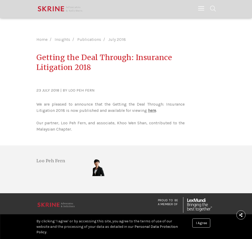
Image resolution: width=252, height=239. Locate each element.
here (152, 110)
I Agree (201, 223)
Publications (89, 39)
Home (42, 39)
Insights (62, 39)
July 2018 (117, 39)
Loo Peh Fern (50, 160)
